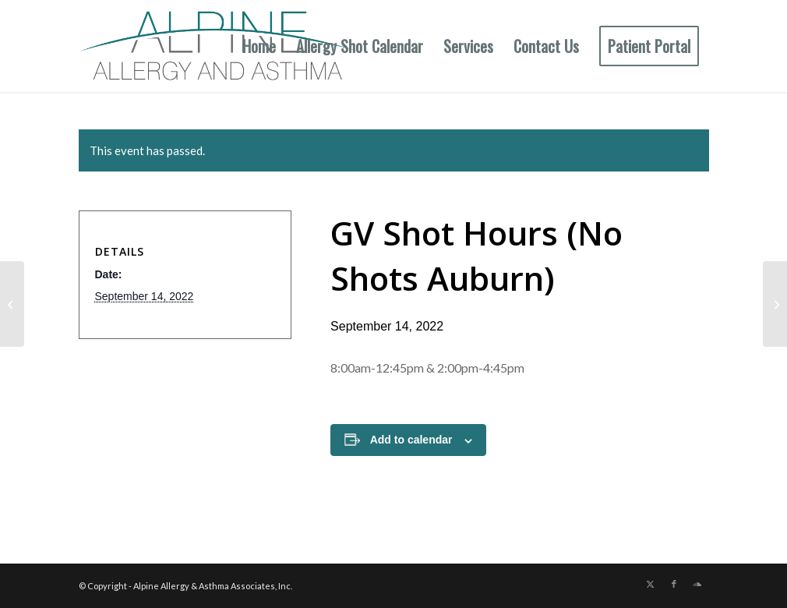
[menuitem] (259, 46)
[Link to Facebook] (674, 584)
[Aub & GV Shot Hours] (775, 304)
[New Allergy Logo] (218, 46)
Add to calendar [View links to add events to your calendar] (411, 439)
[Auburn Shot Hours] (12, 304)
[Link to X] (650, 584)
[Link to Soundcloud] (697, 584)
